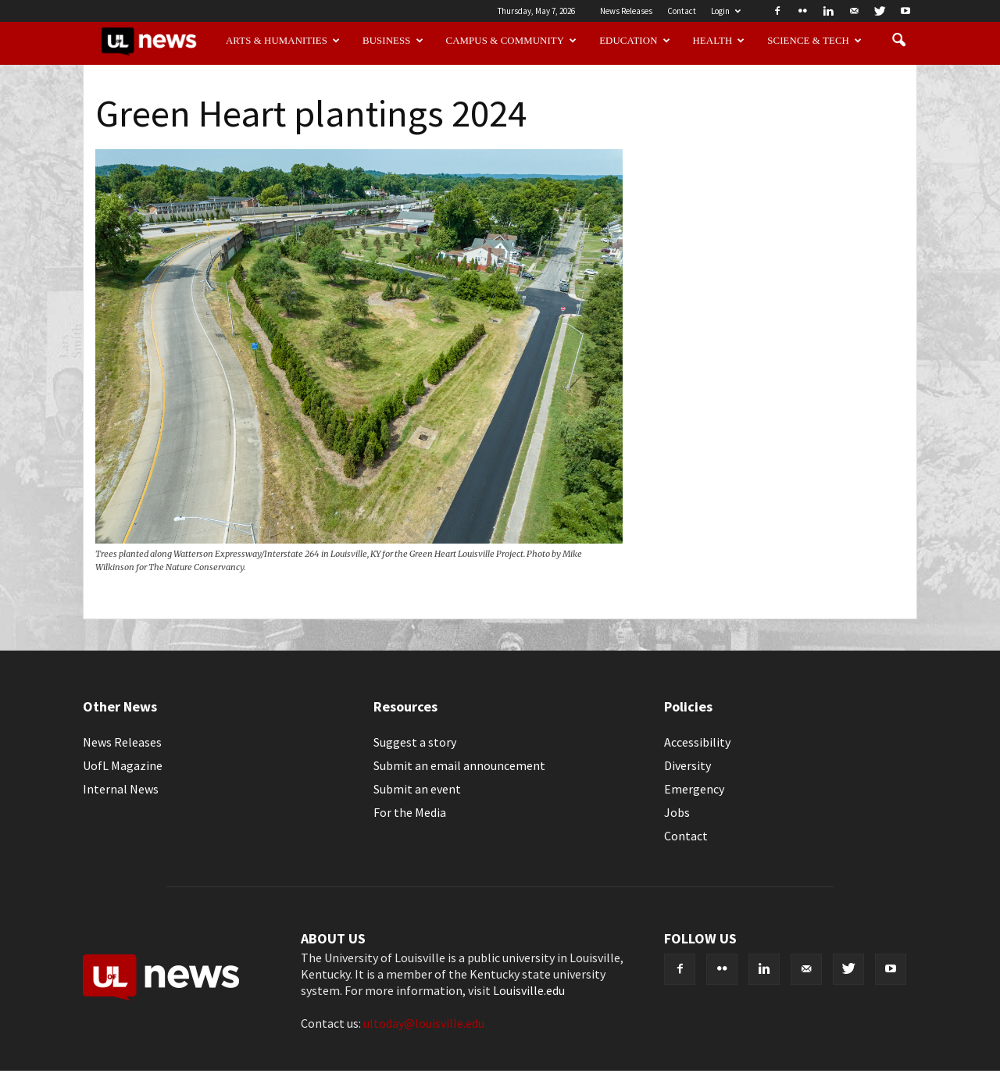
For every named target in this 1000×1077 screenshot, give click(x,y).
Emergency (694, 789)
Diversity (687, 765)
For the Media (409, 812)
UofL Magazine (122, 765)
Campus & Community (511, 40)
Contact (681, 10)
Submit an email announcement (459, 765)
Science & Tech (814, 40)
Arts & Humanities (283, 40)
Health (719, 40)
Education (634, 40)
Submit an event (417, 789)
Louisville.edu (529, 990)
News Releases (626, 10)
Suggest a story (414, 742)
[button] (898, 40)
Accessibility (697, 742)
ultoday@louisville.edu (423, 1023)
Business (392, 40)
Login (726, 10)
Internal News (121, 789)
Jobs (677, 812)
